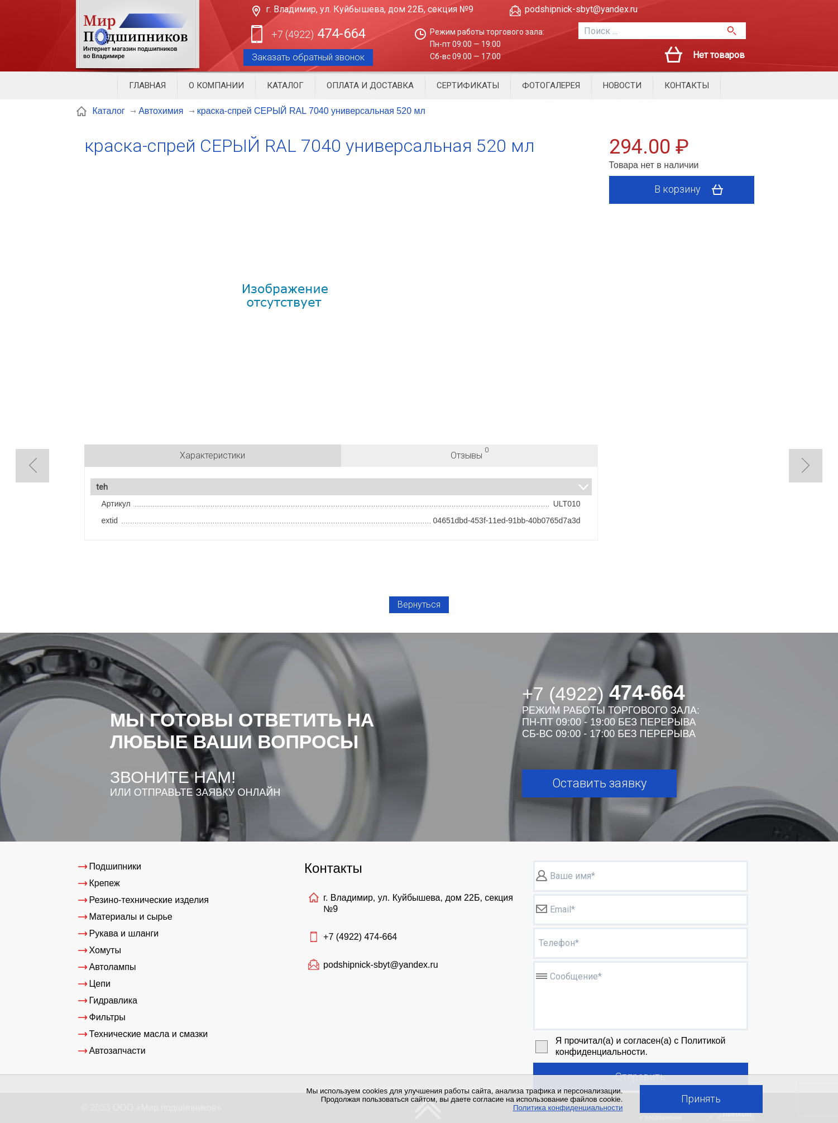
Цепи (100, 983)
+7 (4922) (360, 937)
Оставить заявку (599, 783)
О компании (216, 85)
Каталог (285, 85)
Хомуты (105, 950)
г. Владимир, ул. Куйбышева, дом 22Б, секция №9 (369, 9)
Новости (622, 85)
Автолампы (112, 967)
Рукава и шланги (124, 933)
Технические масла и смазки (148, 1034)
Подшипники (115, 866)
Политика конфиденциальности (568, 1107)
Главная (147, 85)
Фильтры (107, 1017)
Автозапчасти (117, 1050)
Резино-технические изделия (149, 900)
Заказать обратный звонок (308, 57)
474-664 (318, 34)
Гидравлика (113, 1000)
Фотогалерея (551, 85)
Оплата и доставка (370, 85)
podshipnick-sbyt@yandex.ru (581, 9)
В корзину (692, 190)
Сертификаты (468, 85)
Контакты (686, 85)
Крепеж (104, 883)
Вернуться (419, 604)
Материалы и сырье (131, 916)
